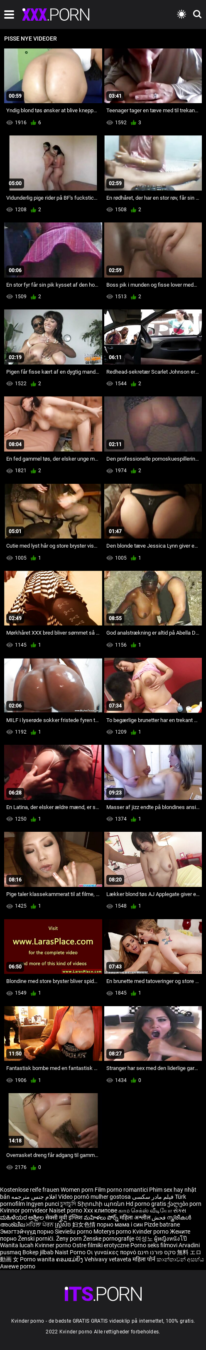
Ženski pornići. (37, 1238)
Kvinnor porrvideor (24, 1210)
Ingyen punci (42, 1203)
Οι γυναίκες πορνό (112, 1252)
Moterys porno (112, 1231)
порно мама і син (120, 1224)
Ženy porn (69, 1238)
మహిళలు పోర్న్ (102, 1217)
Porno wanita (38, 1259)
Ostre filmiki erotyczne (100, 1245)
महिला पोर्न (144, 1259)
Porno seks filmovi (153, 1245)
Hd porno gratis (146, 1203)
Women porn (78, 1189)
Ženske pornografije (109, 1238)
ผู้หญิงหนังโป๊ (170, 1238)
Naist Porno (71, 1252)
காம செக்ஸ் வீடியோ (145, 1210)
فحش (159, 1217)
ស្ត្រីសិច (63, 1224)
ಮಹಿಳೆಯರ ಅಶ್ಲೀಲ (22, 1217)
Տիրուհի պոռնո (101, 1203)
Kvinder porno (151, 1231)
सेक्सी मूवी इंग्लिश (64, 1217)
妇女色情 (84, 1224)
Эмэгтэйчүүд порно (27, 1231)
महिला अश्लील (136, 1217)
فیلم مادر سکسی (153, 1196)
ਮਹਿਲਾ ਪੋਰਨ (40, 1224)
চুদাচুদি (68, 1203)
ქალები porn (184, 1203)
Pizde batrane (162, 1224)
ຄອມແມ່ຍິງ (70, 1259)
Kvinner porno (53, 1245)
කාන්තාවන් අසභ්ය (180, 1259)
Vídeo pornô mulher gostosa (94, 1196)
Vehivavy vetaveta (108, 1259)
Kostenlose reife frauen (29, 1189)
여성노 (144, 1238)
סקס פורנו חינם (156, 1252)
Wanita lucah (17, 1245)
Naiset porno (66, 1210)
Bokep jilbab (38, 1252)
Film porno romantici (121, 1189)
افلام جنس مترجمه (34, 1196)
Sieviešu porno (74, 1231)
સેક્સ (179, 1210)
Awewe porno (17, 1266)
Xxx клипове (100, 1210)
